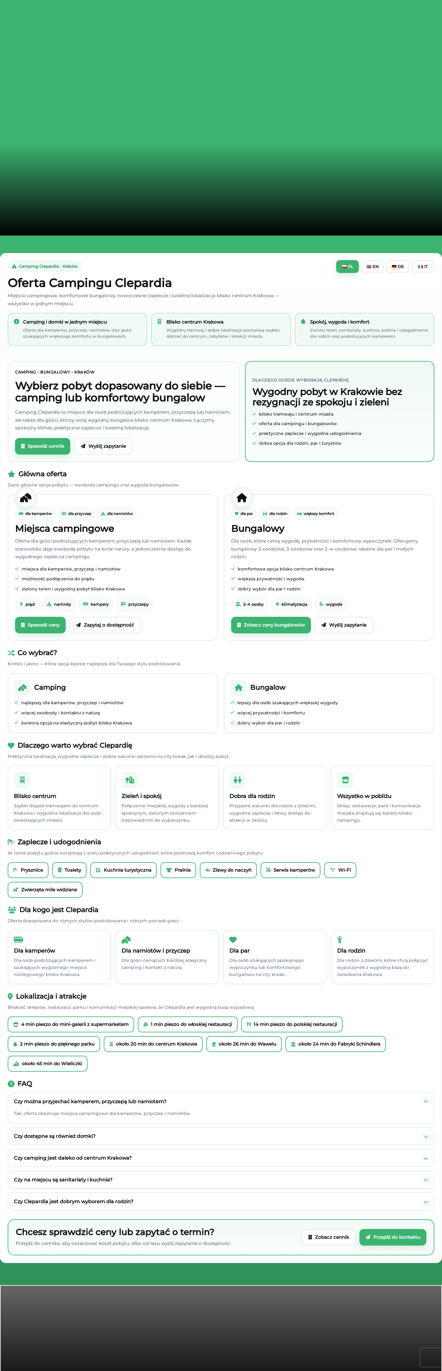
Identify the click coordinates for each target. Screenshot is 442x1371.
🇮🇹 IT (423, 266)
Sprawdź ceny (40, 625)
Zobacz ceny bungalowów (271, 625)
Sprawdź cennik (42, 446)
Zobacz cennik (328, 1237)
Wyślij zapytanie (103, 446)
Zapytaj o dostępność (105, 625)
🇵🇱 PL (347, 266)
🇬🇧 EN (372, 266)
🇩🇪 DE (398, 266)
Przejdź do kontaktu (393, 1237)
